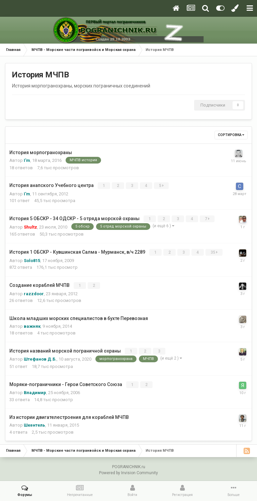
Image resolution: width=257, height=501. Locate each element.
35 (214, 251)
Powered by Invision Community (128, 471)
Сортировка (231, 135)
